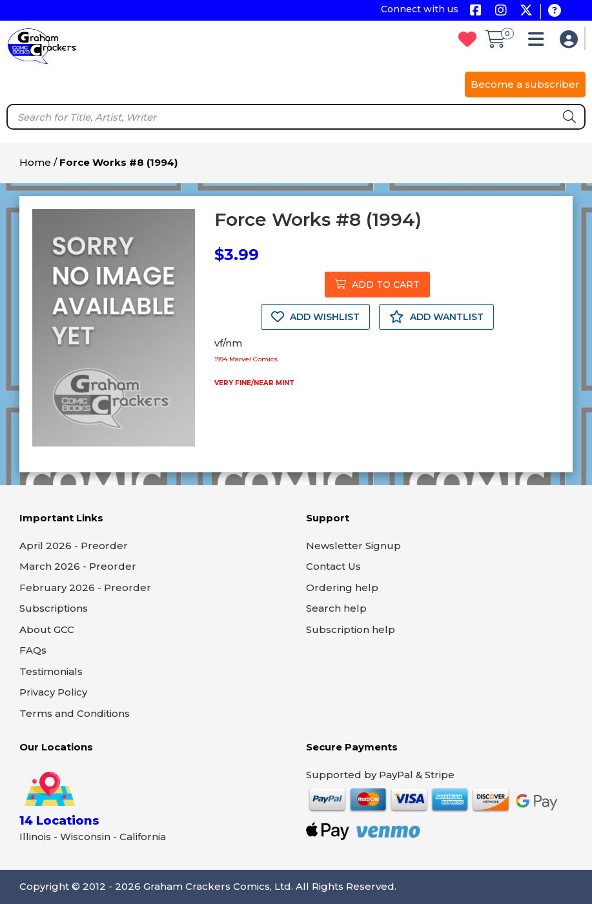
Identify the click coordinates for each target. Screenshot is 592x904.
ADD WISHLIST (315, 316)
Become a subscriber (525, 84)
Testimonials (51, 671)
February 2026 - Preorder (85, 587)
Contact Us (333, 566)
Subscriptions (53, 608)
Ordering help (342, 587)
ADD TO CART (377, 284)
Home (35, 162)
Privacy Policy (53, 692)
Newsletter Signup (353, 545)
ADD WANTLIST (436, 316)
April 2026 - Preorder (73, 545)
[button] (539, 42)
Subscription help (350, 629)
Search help (336, 608)
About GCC (46, 629)
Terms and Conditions (74, 713)
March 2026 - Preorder (77, 566)
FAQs (32, 650)
